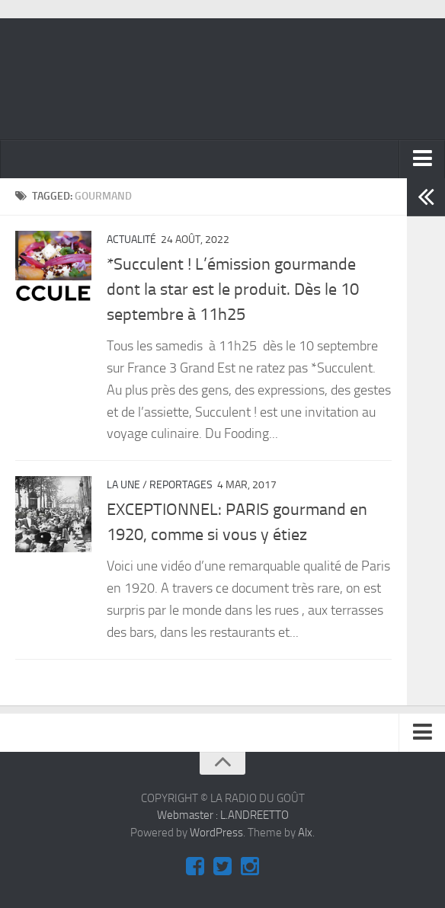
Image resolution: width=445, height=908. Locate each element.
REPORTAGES (181, 484)
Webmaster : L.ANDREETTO (223, 815)
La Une (123, 484)
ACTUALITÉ (131, 239)
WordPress (216, 832)
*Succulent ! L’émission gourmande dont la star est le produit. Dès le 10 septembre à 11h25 (233, 289)
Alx (305, 832)
